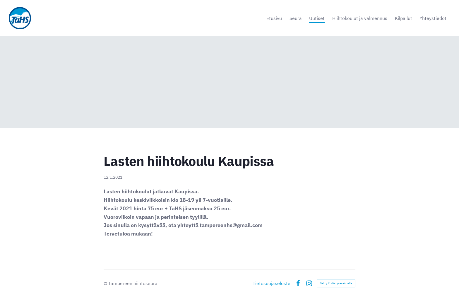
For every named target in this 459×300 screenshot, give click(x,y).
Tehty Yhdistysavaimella (336, 283)
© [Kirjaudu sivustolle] (106, 283)
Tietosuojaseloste (271, 283)
